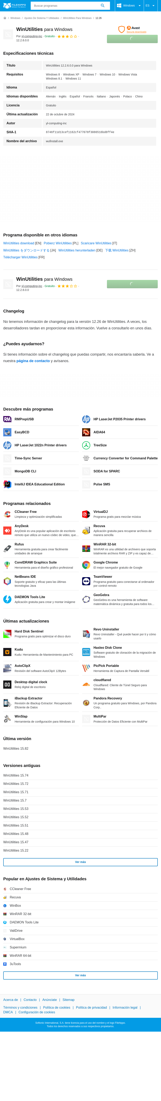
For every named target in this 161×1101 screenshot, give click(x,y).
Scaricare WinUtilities (96, 243)
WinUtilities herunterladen (76, 250)
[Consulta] (70, 6)
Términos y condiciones (20, 1007)
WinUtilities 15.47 (15, 842)
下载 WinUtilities (117, 250)
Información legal (125, 1007)
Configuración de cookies (36, 1012)
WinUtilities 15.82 (15, 748)
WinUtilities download (18, 243)
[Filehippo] (14, 5)
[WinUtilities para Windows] (77, 18)
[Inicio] (5, 18)
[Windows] (15, 18)
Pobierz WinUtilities (58, 243)
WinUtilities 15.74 (15, 775)
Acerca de (10, 1000)
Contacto (30, 1000)
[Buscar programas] (103, 6)
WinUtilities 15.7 (15, 800)
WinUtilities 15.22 (15, 850)
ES (151, 5)
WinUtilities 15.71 (15, 792)
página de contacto (33, 361)
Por (29, 36)
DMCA (8, 1012)
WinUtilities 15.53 (15, 808)
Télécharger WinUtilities (20, 257)
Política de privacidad (91, 1007)
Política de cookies (56, 1007)
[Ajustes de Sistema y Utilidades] (41, 18)
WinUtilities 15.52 (15, 817)
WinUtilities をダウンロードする (26, 250)
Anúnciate (49, 1000)
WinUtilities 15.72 (15, 783)
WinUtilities (44, 29)
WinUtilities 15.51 (15, 825)
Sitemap (69, 1000)
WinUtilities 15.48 (15, 834)
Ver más (80, 862)
